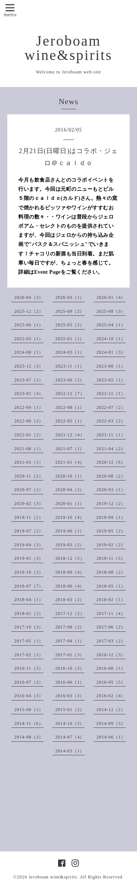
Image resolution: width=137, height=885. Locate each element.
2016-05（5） (111, 682)
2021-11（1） (111, 434)
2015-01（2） (70, 709)
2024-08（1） (28, 352)
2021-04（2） (111, 448)
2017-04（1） (70, 640)
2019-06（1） (70, 530)
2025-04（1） (111, 324)
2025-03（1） (28, 338)
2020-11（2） (28, 476)
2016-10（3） (69, 668)
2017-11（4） (111, 613)
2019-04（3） (28, 544)
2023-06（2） (70, 380)
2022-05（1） (70, 420)
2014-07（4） (70, 737)
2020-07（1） (28, 489)
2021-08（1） (28, 448)
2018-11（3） (111, 558)
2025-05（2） (70, 324)
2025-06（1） (28, 324)
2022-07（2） (111, 407)
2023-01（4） (28, 393)
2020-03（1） (111, 489)
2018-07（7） (28, 586)
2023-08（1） (111, 366)
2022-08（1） (70, 407)
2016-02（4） (111, 695)
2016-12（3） (111, 654)
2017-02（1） (28, 654)
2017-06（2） (111, 627)
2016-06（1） (70, 682)
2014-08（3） (28, 737)
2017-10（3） (28, 627)
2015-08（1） (28, 709)
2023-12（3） (28, 366)
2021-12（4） (70, 434)
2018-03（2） (70, 599)
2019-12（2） (111, 503)
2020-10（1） (69, 476)
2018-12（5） (70, 558)
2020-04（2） (70, 489)
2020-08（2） (111, 476)
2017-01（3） (70, 654)
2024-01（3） (111, 352)
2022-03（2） (111, 420)
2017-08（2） (70, 627)
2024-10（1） (111, 338)
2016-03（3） (70, 695)
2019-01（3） (28, 558)
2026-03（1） (70, 297)
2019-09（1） (111, 517)
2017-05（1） (28, 640)
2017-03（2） (111, 640)
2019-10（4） (69, 517)
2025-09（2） (70, 311)
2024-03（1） (70, 352)
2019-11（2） (28, 517)
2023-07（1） (28, 380)
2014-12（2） (111, 709)
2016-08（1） (111, 668)
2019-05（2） (111, 530)
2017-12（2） (70, 613)
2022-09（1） (28, 407)
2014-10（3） (69, 723)
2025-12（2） (28, 311)
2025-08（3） (111, 311)
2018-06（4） (70, 586)
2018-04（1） (28, 599)
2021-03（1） (28, 462)
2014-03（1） (70, 750)
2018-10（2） (28, 572)
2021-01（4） (70, 462)
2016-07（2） (28, 682)
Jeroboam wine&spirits (68, 48)
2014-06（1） (111, 737)
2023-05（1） (111, 380)
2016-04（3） (28, 695)
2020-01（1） (70, 503)
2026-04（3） (28, 297)
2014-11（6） (28, 723)
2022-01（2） (28, 434)
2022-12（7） (70, 393)
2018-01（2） (28, 613)
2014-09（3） (111, 723)
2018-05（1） (111, 586)
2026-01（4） (111, 297)
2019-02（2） (111, 544)
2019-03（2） (70, 544)
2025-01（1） (70, 338)
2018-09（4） (70, 572)
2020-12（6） (111, 462)
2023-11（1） (70, 366)
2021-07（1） (70, 448)
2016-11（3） (28, 668)
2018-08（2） (111, 572)
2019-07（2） (28, 530)
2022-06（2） (28, 420)
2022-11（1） (111, 393)
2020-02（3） (28, 503)
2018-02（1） (111, 599)
